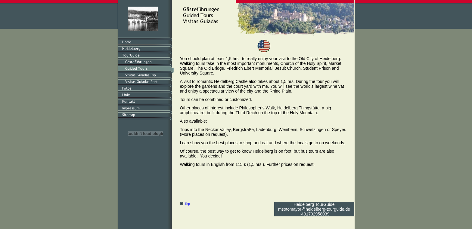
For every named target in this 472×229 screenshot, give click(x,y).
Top (187, 204)
